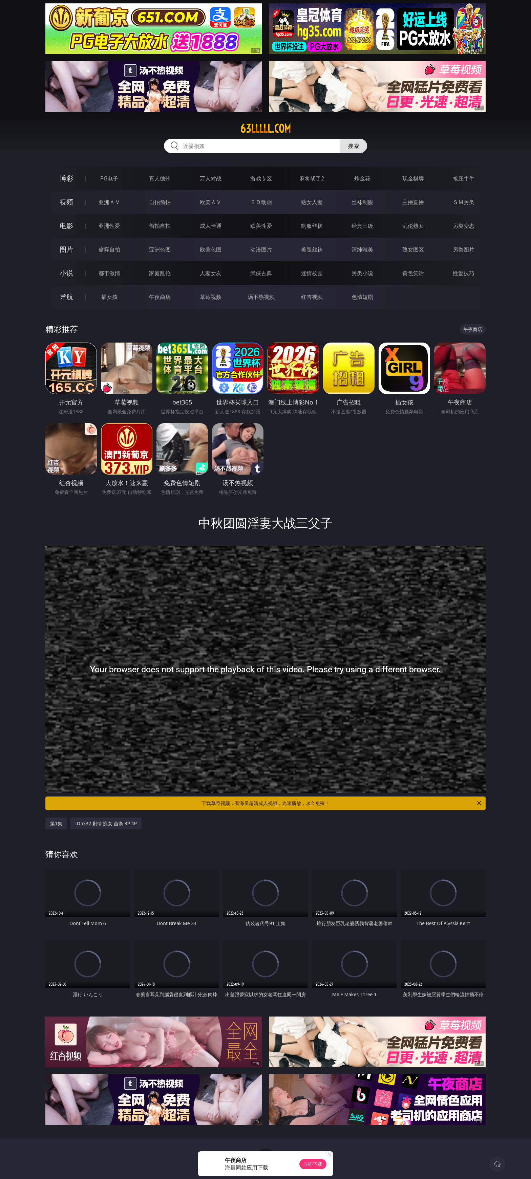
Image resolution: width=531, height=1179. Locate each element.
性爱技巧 (463, 273)
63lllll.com (265, 128)
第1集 (56, 823)
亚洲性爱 (109, 226)
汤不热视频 (261, 297)
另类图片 (463, 249)
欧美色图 (210, 249)
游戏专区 (261, 178)
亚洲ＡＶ (109, 202)
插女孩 (109, 297)
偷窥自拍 (109, 249)
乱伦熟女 (413, 226)
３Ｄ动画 (261, 202)
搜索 (353, 146)
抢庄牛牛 (463, 178)
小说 (66, 273)
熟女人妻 (312, 202)
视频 (66, 201)
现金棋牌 (413, 178)
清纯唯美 (362, 249)
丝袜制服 (362, 202)
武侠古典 (261, 273)
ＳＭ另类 (463, 202)
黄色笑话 (413, 273)
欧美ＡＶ (210, 202)
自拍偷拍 (160, 202)
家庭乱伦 (160, 273)
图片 (66, 249)
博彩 (66, 178)
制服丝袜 (312, 226)
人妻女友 (210, 273)
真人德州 (160, 178)
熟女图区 (413, 249)
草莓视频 (210, 297)
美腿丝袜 (312, 249)
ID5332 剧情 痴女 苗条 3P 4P (106, 823)
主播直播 (413, 202)
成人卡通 (210, 226)
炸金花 (362, 178)
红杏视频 (312, 297)
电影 (66, 225)
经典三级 (362, 226)
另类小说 (362, 273)
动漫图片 (261, 249)
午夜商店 (160, 297)
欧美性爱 (261, 226)
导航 (66, 296)
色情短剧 (362, 297)
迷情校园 (312, 273)
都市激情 (109, 273)
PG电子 (109, 178)
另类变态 (463, 226)
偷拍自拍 (160, 226)
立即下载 (312, 1164)
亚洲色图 (160, 249)
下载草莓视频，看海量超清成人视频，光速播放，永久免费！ (341, 803)
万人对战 (210, 178)
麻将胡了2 (311, 178)
